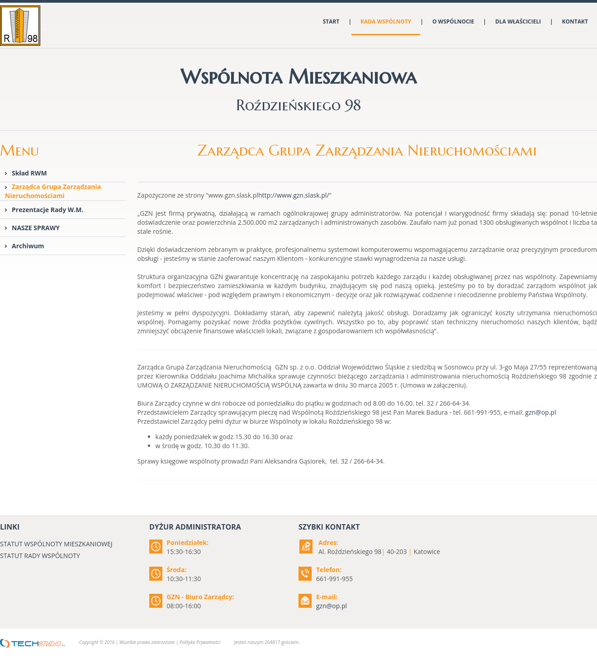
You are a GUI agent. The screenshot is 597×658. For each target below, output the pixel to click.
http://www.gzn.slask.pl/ (293, 195)
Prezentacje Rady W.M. (48, 209)
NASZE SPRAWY (36, 227)
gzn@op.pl (540, 412)
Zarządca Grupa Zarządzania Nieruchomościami (53, 191)
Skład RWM (29, 173)
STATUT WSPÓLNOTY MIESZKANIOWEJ (56, 544)
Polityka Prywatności (200, 642)
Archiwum (28, 245)
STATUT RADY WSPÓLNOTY (40, 555)
